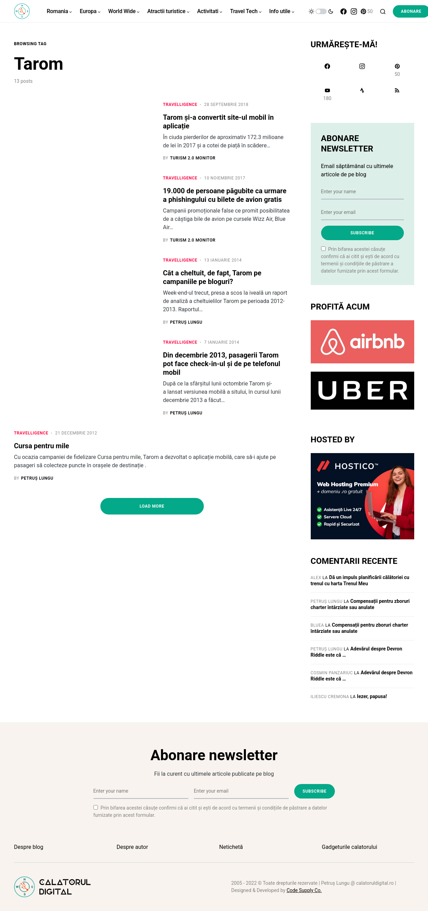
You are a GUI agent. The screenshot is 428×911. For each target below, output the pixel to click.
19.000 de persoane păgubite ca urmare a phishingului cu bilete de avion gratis (225, 195)
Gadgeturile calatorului (349, 847)
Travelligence (180, 104)
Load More (152, 506)
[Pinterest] (367, 11)
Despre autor (132, 847)
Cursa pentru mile (41, 446)
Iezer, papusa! (372, 696)
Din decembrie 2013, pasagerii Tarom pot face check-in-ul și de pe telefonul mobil (221, 364)
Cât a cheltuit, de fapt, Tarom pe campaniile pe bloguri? (212, 277)
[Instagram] (354, 11)
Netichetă (231, 847)
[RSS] (397, 94)
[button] (321, 11)
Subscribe (362, 233)
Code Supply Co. (304, 890)
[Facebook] (343, 11)
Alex (316, 577)
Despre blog (28, 847)
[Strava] (362, 94)
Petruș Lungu (327, 601)
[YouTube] (327, 94)
